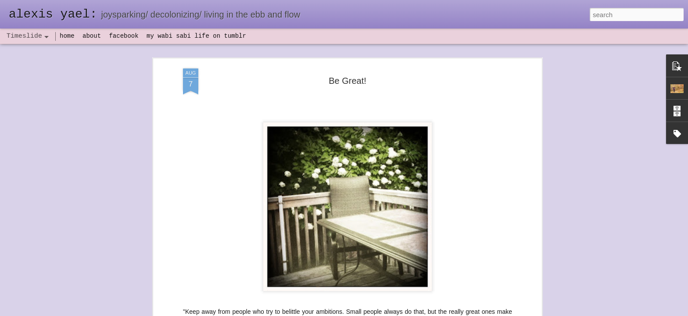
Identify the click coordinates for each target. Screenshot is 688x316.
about (91, 36)
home (67, 36)
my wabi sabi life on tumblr (196, 36)
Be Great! (347, 62)
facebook (123, 36)
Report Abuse (397, 311)
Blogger (371, 311)
